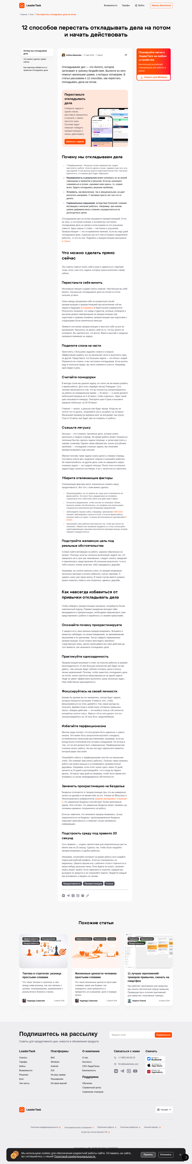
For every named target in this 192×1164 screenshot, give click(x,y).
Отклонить (165, 1154)
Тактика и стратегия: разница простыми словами (41, 975)
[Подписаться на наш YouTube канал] (135, 1071)
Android (54, 1066)
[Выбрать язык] (164, 1109)
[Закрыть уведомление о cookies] (180, 1154)
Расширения (57, 1079)
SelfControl (118, 512)
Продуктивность (72, 884)
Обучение (87, 1083)
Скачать (23, 1057)
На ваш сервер (58, 1075)
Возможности (110, 5)
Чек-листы (24, 1083)
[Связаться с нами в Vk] (116, 1071)
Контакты (87, 1062)
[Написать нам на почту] (82, 895)
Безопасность (89, 1070)
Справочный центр (91, 1087)
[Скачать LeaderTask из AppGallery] (155, 1058)
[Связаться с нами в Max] (129, 1071)
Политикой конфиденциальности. (75, 1156)
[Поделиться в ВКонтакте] (63, 895)
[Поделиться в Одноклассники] (73, 895)
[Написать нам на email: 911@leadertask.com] (127, 1064)
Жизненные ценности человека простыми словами (96, 975)
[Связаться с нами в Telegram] (122, 1071)
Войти (139, 5)
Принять (148, 1154)
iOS (52, 1070)
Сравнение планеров (92, 1092)
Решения (23, 1075)
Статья (109, 884)
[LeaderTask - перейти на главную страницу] (30, 5)
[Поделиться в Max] (77, 895)
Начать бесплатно (161, 5)
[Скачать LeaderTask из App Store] (155, 1065)
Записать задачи (75, 141)
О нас (85, 1057)
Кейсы (22, 1066)
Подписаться (163, 1035)
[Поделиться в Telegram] (68, 895)
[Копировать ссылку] (87, 895)
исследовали (87, 308)
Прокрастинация (93, 884)
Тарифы (126, 5)
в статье (66, 241)
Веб (53, 1057)
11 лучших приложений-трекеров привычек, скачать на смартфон (148, 977)
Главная (23, 14)
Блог (32, 14)
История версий (59, 1083)
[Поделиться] (126, 55)
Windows (55, 1062)
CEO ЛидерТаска (90, 1066)
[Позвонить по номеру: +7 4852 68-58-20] (127, 1057)
